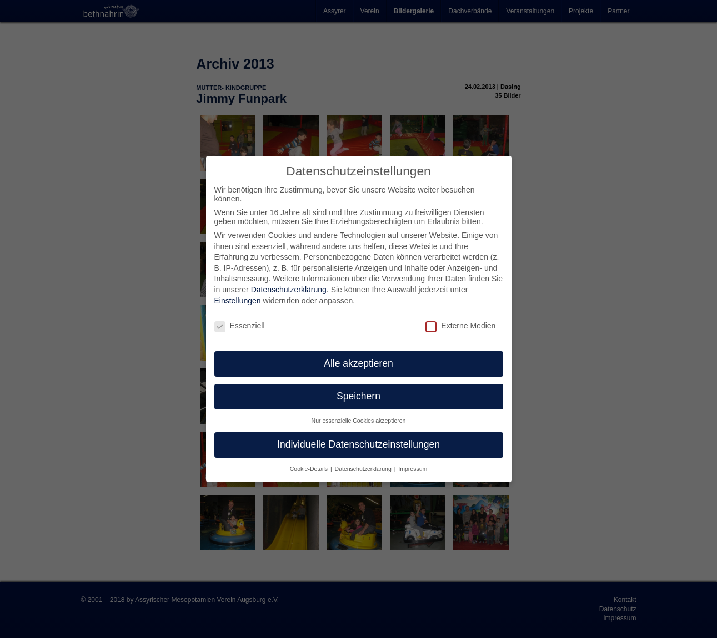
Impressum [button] (412, 468)
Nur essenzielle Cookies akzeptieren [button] (359, 420)
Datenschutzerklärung (289, 289)
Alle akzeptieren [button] (358, 363)
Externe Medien (460, 325)
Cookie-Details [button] (309, 468)
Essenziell (239, 325)
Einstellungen (237, 300)
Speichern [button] (358, 396)
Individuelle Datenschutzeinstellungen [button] (358, 444)
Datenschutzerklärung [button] (364, 468)
